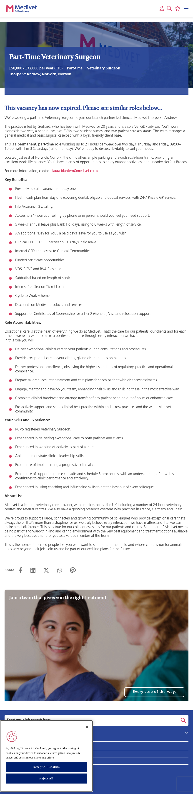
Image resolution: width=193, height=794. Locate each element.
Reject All (46, 778)
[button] (169, 8)
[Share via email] (73, 571)
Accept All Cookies (46, 767)
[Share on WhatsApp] (59, 571)
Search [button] (182, 720)
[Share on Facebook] (21, 571)
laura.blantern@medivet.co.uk (75, 171)
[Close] (87, 727)
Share (9, 570)
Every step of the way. (154, 692)
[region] (46, 756)
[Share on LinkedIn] (32, 571)
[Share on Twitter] (46, 571)
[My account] (162, 9)
